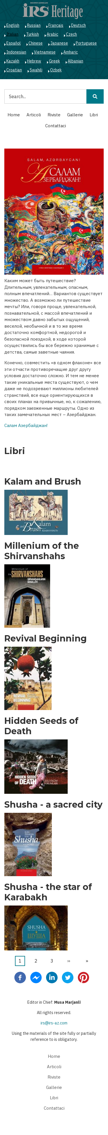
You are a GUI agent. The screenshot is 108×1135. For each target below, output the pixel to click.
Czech (71, 34)
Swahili (36, 70)
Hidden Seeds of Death (41, 726)
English (12, 25)
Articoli (33, 114)
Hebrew (34, 61)
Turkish (32, 34)
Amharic (70, 52)
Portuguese (86, 43)
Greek (54, 61)
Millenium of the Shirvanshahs (41, 551)
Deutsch (78, 25)
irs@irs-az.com (54, 1023)
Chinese (36, 43)
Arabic (52, 34)
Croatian (14, 70)
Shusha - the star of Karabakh (48, 892)
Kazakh (12, 61)
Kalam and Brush (42, 482)
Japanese (59, 43)
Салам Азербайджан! (26, 425)
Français (55, 25)
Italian (12, 34)
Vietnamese (45, 52)
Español (13, 43)
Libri (94, 114)
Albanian (75, 61)
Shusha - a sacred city (53, 805)
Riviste (54, 114)
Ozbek (56, 70)
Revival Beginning (45, 638)
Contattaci (55, 125)
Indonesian (16, 52)
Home (13, 114)
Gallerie (75, 114)
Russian (34, 25)
